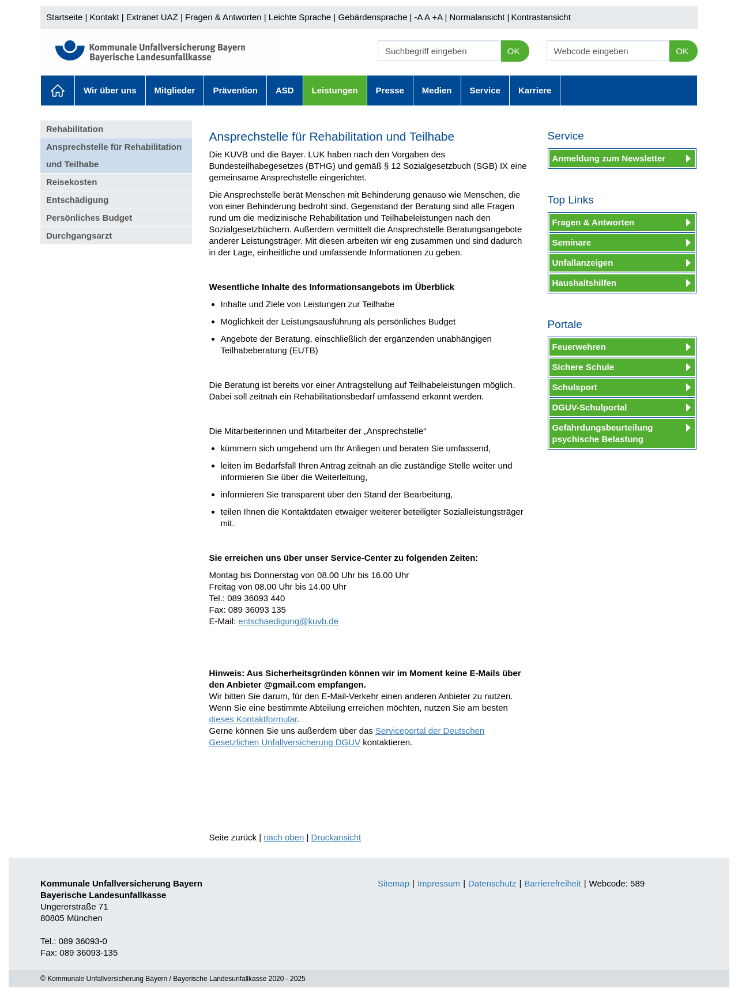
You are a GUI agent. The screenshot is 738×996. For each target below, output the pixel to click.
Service (485, 90)
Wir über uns (110, 90)
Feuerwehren (579, 347)
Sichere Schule (583, 367)
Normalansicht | (479, 17)
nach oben (283, 837)
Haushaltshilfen (584, 283)
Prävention (235, 90)
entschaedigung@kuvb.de (288, 621)
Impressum (438, 883)
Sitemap (393, 883)
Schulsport (574, 387)
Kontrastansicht (540, 17)
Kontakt (104, 17)
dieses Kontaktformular (253, 719)
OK (513, 51)
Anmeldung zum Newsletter (609, 158)
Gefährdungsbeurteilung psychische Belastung (602, 433)
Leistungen (335, 90)
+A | (438, 17)
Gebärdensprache (372, 17)
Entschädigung (77, 200)
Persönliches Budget (89, 217)
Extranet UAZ (152, 17)
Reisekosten (71, 182)
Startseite (64, 17)
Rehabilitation (74, 129)
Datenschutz (492, 883)
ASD (285, 90)
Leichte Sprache (300, 17)
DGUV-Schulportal (589, 407)
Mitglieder (175, 90)
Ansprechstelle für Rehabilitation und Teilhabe (114, 155)
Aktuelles (57, 90)
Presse (390, 90)
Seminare (572, 242)
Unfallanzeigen (582, 262)
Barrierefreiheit (552, 883)
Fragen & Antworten (223, 17)
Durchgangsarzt (79, 235)
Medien (437, 90)
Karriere (535, 90)
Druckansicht (336, 837)
